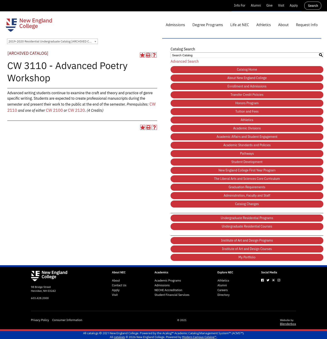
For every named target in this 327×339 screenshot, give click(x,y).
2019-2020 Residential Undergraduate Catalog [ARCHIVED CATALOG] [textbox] (53, 41)
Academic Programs (167, 280)
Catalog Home (247, 69)
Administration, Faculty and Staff (247, 195)
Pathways (247, 153)
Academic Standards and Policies (247, 145)
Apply (294, 5)
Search (313, 5)
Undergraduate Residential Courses (247, 226)
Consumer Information (67, 320)
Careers (223, 290)
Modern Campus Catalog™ (199, 337)
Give (269, 5)
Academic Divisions (247, 128)
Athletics (247, 120)
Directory (224, 295)
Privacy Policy (40, 320)
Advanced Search (185, 61)
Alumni (256, 5)
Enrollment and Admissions (247, 86)
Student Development (247, 162)
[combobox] (52, 41)
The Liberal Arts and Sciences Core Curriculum (247, 179)
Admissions (162, 285)
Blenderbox (288, 324)
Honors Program (246, 103)
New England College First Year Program (247, 170)
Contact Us (119, 285)
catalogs (93, 333)
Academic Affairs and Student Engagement (246, 137)
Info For (239, 5)
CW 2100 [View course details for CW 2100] (54, 110)
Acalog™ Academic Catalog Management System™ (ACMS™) (202, 333)
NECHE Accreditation (168, 290)
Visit (281, 5)
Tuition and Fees (247, 111)
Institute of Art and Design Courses (247, 249)
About (116, 280)
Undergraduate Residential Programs (247, 218)
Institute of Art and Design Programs (247, 240)
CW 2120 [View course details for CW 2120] (76, 110)
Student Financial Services (171, 295)
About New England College (247, 78)
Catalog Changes (247, 204)
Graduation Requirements (247, 187)
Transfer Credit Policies (246, 95)
